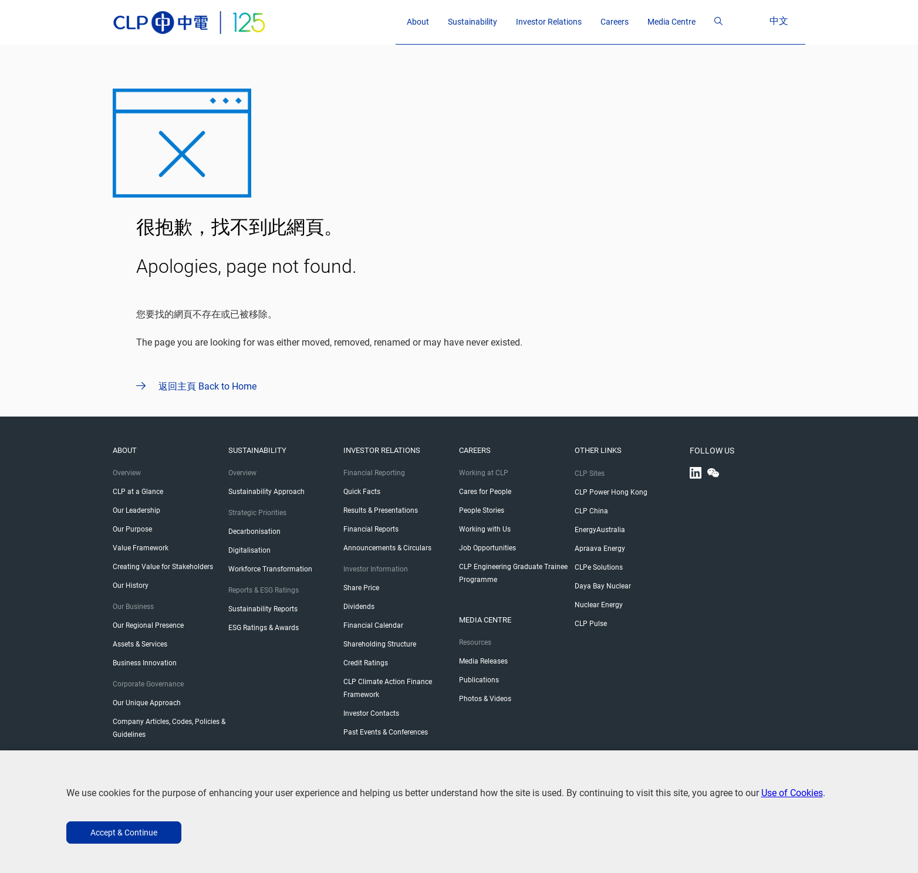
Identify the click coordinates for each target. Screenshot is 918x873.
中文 (790, 20)
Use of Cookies (792, 792)
